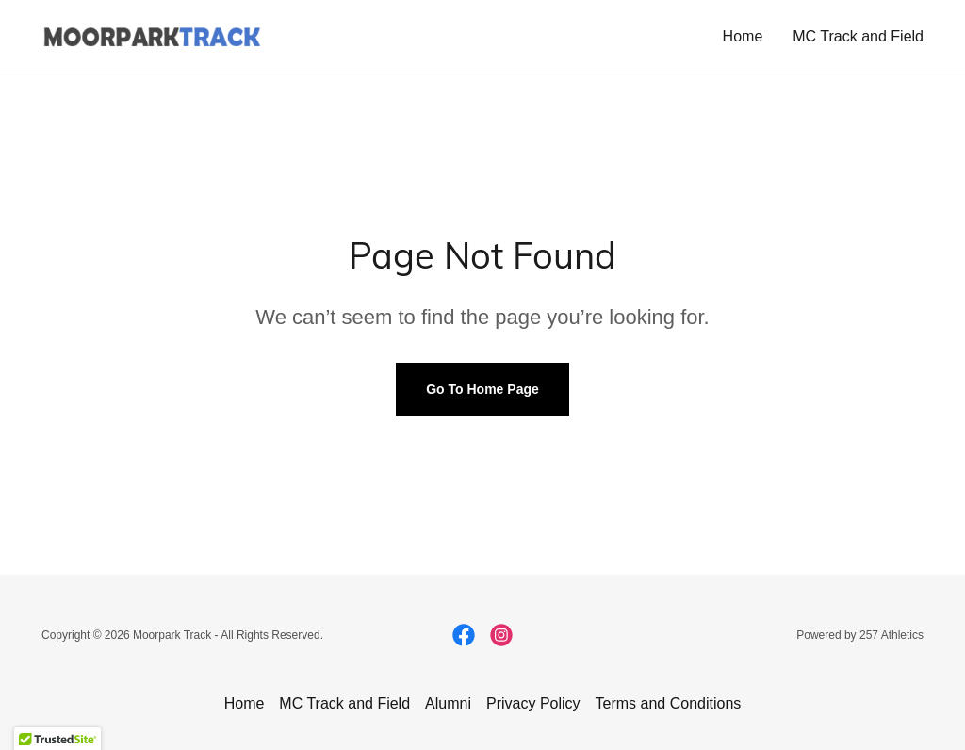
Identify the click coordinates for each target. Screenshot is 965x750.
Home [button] (244, 703)
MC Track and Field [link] (858, 36)
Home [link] (743, 36)
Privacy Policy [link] (533, 703)
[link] (151, 35)
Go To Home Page (482, 389)
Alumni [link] (448, 703)
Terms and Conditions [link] (669, 703)
